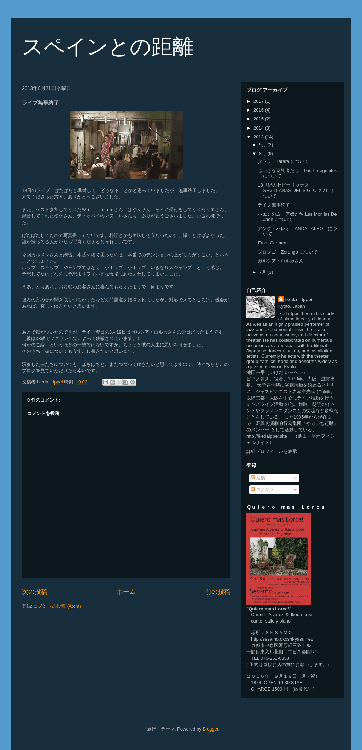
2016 (259, 110)
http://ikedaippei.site (266, 436)
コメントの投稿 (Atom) (57, 606)
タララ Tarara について (283, 161)
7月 (263, 272)
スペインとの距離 (108, 46)
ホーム (126, 591)
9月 (263, 144)
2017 (259, 101)
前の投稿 (217, 591)
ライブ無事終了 (274, 205)
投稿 (258, 478)
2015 (259, 118)
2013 (259, 137)
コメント (263, 489)
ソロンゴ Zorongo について (287, 252)
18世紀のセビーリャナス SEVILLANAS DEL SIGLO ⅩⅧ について (297, 190)
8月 (263, 153)
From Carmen (272, 242)
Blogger (210, 729)
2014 (259, 128)
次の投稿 (34, 591)
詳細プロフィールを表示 (271, 451)
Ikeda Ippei (299, 299)
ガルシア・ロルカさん (281, 260)
